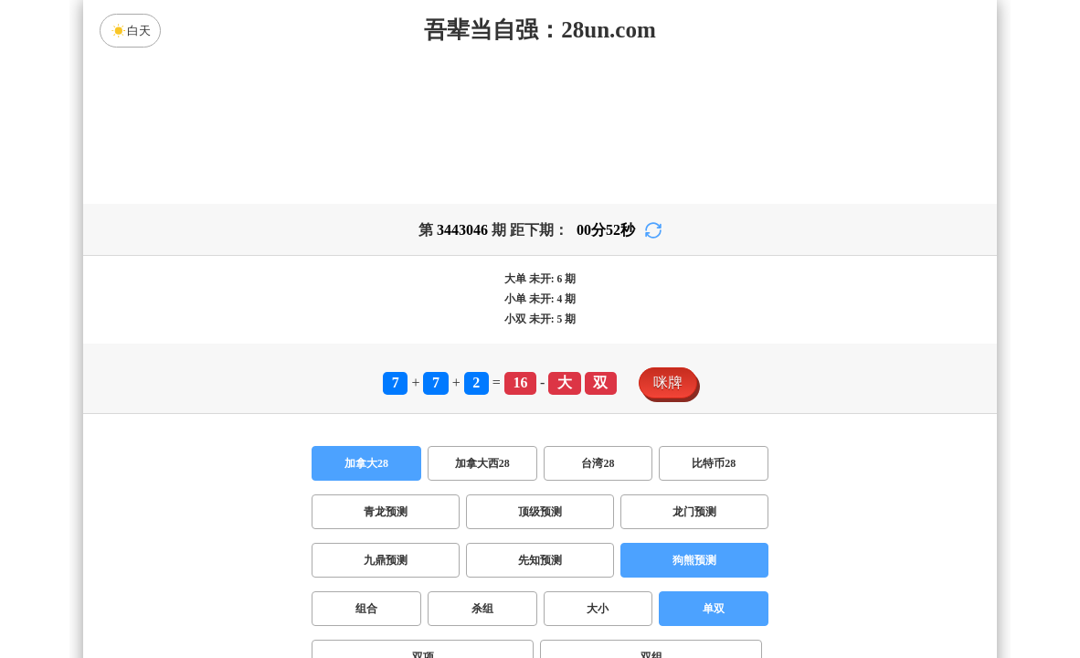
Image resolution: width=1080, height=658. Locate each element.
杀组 (482, 608)
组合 (366, 608)
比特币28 (714, 463)
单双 (714, 608)
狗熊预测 (694, 560)
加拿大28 (366, 463)
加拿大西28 (482, 463)
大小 (598, 608)
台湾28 (597, 463)
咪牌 (668, 382)
